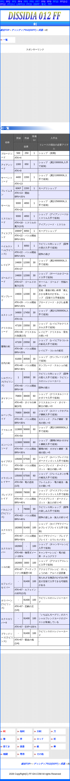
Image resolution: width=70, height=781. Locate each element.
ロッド (40, 739)
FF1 (2, 1)
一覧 (5, 40)
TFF (50, 4)
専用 (22, 754)
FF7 (37, 1)
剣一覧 (4, 128)
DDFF (37, 4)
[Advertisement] (35, 87)
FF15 (29, 4)
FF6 (32, 1)
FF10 (55, 1)
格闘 (5, 754)
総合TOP (4, 30)
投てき (6, 746)
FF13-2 (11, 4)
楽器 (22, 746)
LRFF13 (21, 4)
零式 (43, 4)
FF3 (14, 1)
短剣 (22, 731)
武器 (40, 30)
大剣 (39, 731)
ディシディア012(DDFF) (24, 30)
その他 (40, 754)
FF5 (26, 1)
